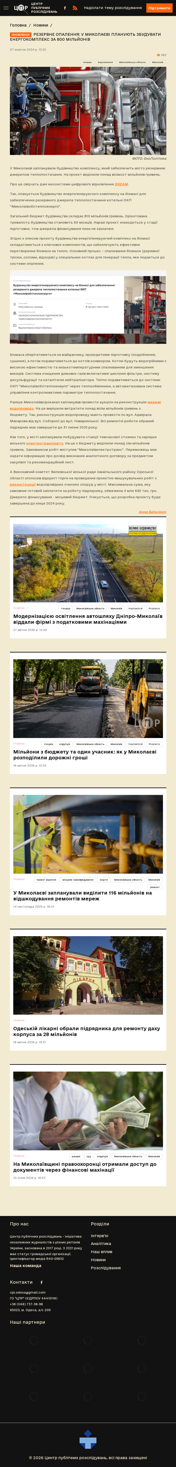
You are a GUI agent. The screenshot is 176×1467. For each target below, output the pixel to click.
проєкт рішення (46, 879)
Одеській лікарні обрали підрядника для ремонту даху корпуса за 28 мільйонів (86, 1031)
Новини (40, 25)
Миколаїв (157, 62)
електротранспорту (44, 443)
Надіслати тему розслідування (113, 8)
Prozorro (154, 608)
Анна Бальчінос (152, 512)
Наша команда (25, 1265)
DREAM (121, 184)
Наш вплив (101, 1251)
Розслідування (106, 1268)
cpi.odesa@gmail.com (28, 1292)
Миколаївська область (132, 62)
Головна (18, 25)
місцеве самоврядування (78, 879)
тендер (87, 62)
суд (89, 1156)
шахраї (76, 1156)
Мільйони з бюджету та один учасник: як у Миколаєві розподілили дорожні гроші (84, 754)
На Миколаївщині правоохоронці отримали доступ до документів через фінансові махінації (84, 1167)
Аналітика (101, 1243)
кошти (104, 879)
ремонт (155, 887)
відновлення (105, 62)
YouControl (135, 608)
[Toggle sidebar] (6, 8)
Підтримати (159, 8)
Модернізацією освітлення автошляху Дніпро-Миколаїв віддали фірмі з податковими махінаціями (88, 619)
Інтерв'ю (99, 1236)
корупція (64, 744)
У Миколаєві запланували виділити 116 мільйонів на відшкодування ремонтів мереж (82, 895)
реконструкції (23, 484)
